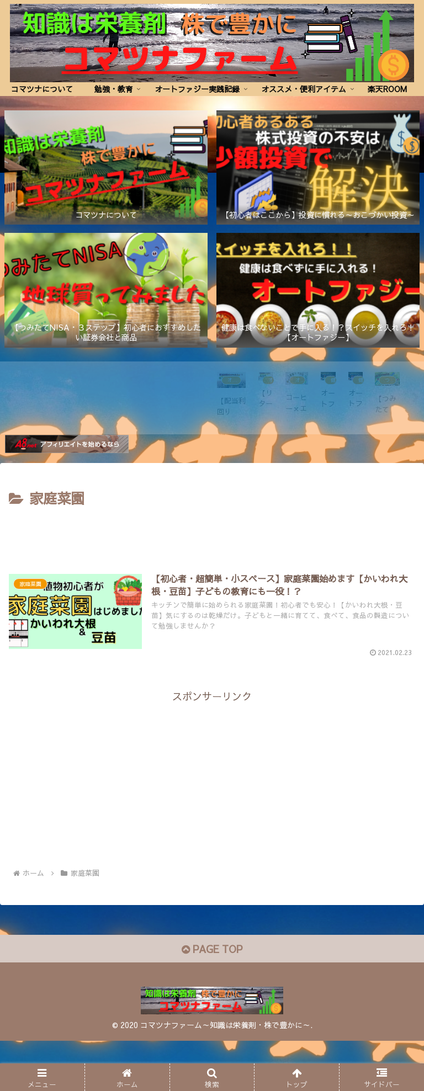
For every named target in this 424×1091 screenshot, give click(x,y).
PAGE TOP (212, 998)
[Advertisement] (212, 591)
